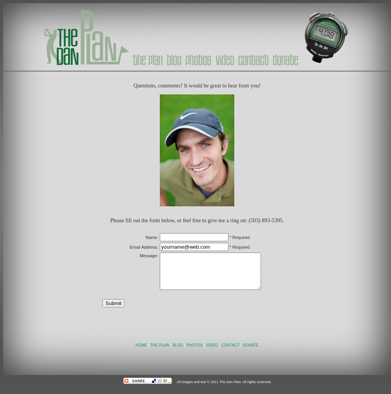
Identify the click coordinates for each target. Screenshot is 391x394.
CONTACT (230, 352)
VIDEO (212, 352)
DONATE (251, 352)
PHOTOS (195, 352)
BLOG (178, 352)
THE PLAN (159, 352)
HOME (141, 352)
